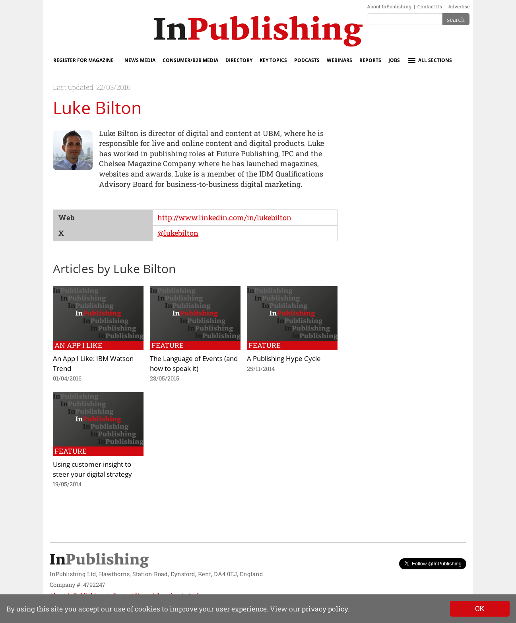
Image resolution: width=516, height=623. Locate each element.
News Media (139, 60)
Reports (370, 60)
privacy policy (325, 608)
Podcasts (307, 60)
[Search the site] (404, 19)
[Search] (455, 19)
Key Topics (273, 60)
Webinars (339, 60)
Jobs (394, 60)
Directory (238, 60)
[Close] (480, 609)
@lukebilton (177, 233)
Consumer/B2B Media (190, 60)
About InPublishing (389, 6)
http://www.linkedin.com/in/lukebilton (224, 217)
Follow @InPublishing (433, 564)
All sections (429, 60)
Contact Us (429, 6)
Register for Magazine (83, 60)
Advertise (458, 6)
